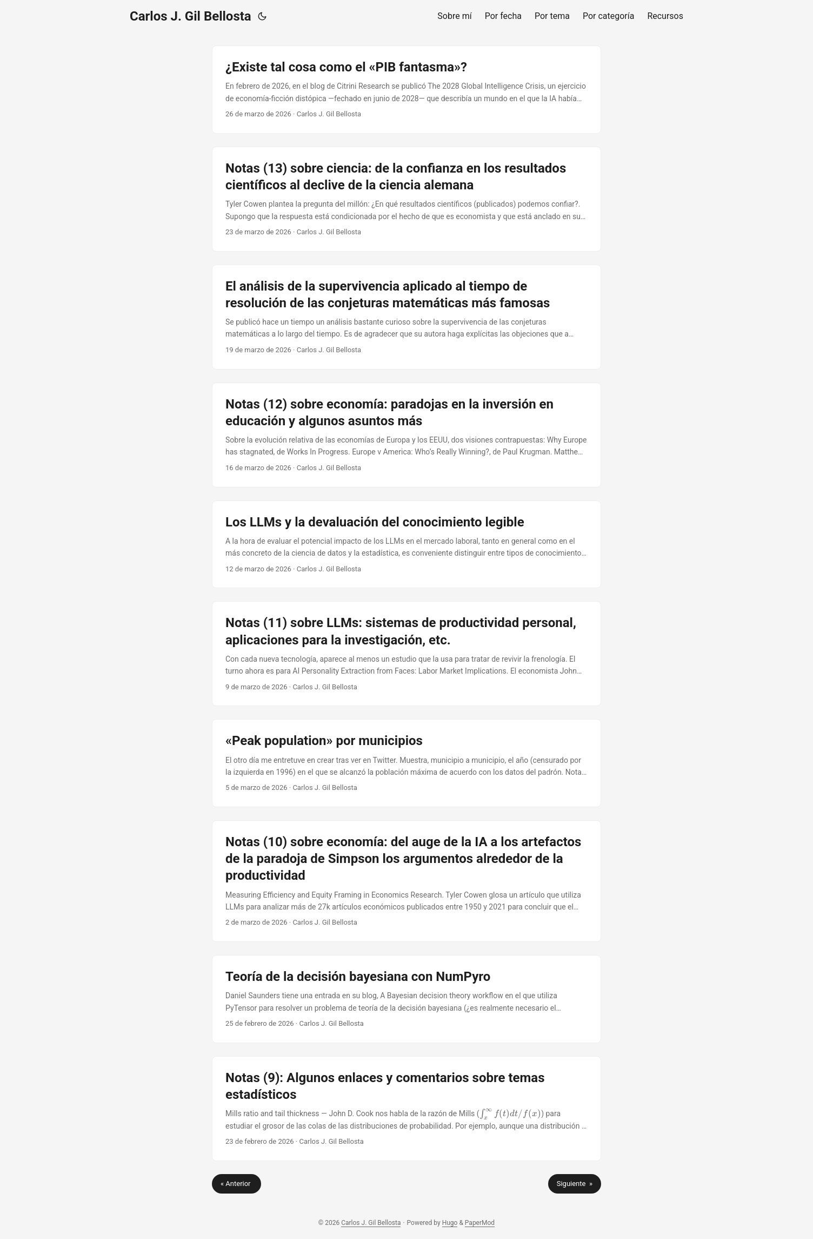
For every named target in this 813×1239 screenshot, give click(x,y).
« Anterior (236, 1183)
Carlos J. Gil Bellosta (190, 16)
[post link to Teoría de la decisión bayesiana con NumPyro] (406, 999)
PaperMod (480, 1223)
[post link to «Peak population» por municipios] (406, 763)
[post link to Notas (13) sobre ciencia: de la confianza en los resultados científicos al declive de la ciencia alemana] (406, 199)
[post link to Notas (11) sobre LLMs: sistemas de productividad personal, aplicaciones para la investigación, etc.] (406, 654)
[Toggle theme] (262, 16)
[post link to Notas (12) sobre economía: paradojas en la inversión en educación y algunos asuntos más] (406, 435)
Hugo (450, 1223)
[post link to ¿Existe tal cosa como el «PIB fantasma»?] (406, 89)
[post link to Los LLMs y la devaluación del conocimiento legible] (406, 544)
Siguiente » (574, 1183)
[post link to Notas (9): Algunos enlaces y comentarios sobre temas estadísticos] (406, 1109)
